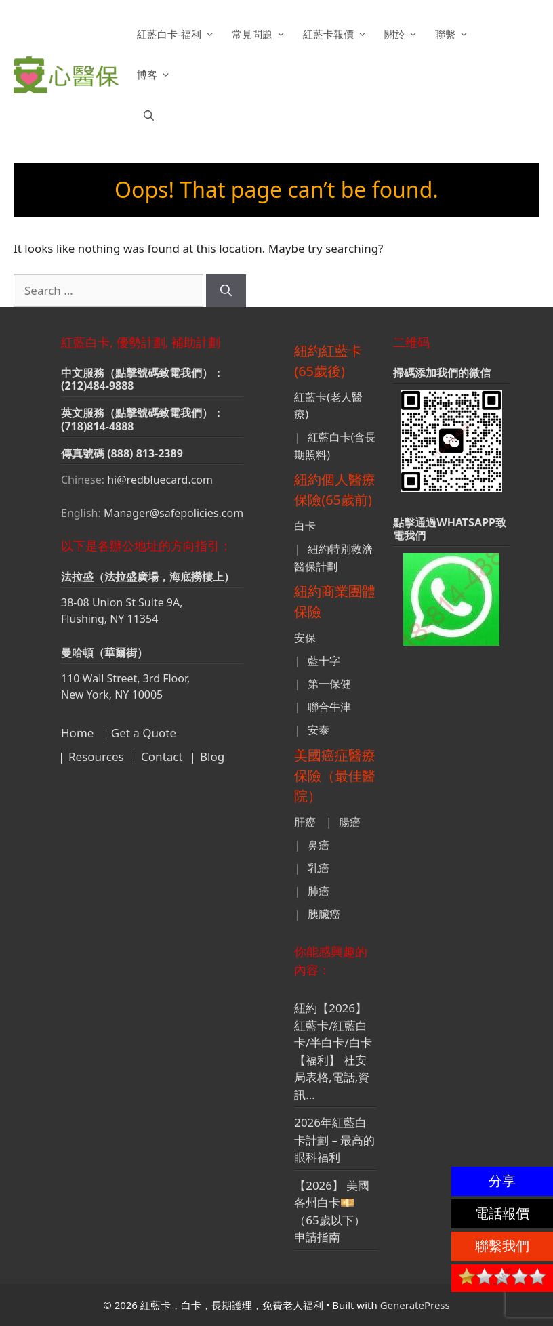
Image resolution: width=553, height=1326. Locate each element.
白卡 (305, 525)
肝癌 (305, 821)
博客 (155, 74)
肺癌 (318, 891)
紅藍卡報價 (337, 34)
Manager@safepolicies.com (173, 512)
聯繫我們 (502, 1246)
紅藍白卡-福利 (177, 34)
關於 (403, 34)
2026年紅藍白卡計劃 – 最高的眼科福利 (334, 1140)
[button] (148, 115)
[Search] (226, 290)
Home (77, 733)
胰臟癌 (324, 914)
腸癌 (350, 821)
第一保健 (329, 683)
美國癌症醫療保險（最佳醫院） (334, 775)
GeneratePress (415, 1305)
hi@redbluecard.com (160, 479)
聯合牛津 (329, 706)
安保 (305, 637)
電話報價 (502, 1213)
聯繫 (453, 34)
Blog (212, 756)
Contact (162, 756)
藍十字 (324, 660)
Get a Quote (143, 733)
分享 (502, 1181)
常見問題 (260, 34)
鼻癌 (318, 844)
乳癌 (318, 868)
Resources (96, 756)
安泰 (318, 729)
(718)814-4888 (97, 426)
